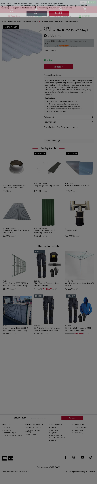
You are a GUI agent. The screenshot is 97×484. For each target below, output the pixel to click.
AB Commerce (90, 472)
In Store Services (32, 434)
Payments (53, 433)
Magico (73, 472)
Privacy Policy (77, 430)
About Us (6, 428)
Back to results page (53, 141)
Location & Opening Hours (12, 435)
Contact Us (6, 430)
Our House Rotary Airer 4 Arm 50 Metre (79, 284)
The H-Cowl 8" (71, 230)
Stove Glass (53, 430)
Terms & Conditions (79, 428)
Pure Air (52, 428)
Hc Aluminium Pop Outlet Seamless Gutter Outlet (14, 186)
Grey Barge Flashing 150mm (46, 185)
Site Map (52, 440)
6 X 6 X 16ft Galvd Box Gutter (77, 185)
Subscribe (72, 418)
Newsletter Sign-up (9, 433)
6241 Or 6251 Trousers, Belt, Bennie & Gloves (46, 284)
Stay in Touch (20, 418)
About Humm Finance (57, 438)
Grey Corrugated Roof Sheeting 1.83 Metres (16, 231)
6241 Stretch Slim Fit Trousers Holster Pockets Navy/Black (47, 329)
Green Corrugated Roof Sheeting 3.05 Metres (44, 231)
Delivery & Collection (33, 428)
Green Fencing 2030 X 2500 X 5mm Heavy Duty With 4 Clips (15, 284)
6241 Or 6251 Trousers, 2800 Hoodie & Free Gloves (78, 329)
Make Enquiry (58, 66)
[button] (40, 31)
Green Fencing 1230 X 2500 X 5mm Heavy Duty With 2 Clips (15, 329)
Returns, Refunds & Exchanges (32, 431)
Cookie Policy (77, 433)
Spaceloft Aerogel (56, 435)
